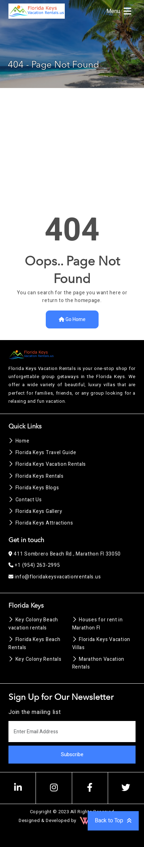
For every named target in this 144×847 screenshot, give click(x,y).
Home (19, 441)
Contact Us (25, 499)
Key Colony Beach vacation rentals (33, 623)
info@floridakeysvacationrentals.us (54, 577)
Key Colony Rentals (34, 659)
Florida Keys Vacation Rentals (47, 464)
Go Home (72, 319)
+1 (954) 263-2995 (34, 565)
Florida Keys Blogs (33, 487)
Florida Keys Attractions (40, 523)
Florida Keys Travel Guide (42, 452)
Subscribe (72, 754)
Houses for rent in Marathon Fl (97, 623)
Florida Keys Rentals (36, 476)
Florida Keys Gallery (35, 511)
